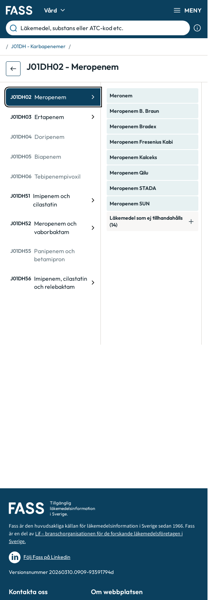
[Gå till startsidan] (19, 10)
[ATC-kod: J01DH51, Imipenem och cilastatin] (53, 200)
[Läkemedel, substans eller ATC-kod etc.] (104, 28)
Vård (55, 10)
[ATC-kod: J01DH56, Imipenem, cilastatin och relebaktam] (53, 282)
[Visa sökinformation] (197, 28)
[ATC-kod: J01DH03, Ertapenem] (53, 117)
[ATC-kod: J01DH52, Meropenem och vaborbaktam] (53, 227)
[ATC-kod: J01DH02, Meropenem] (53, 97)
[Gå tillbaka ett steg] (13, 68)
